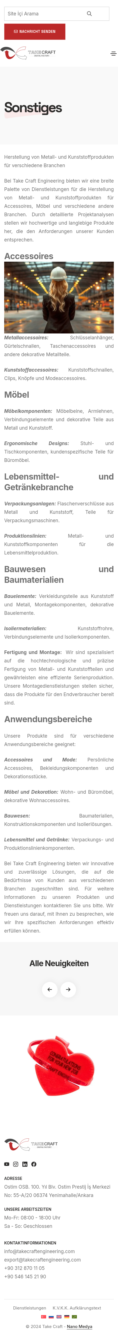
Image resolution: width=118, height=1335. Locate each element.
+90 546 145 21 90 (25, 1276)
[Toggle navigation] (113, 54)
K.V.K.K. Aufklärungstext (77, 1308)
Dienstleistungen (29, 1308)
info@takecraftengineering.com (39, 1251)
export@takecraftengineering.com (42, 1260)
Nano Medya (79, 1326)
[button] (50, 990)
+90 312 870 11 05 (24, 1268)
